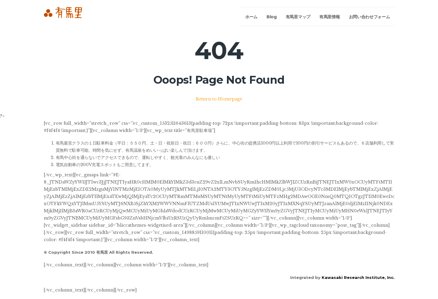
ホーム (251, 16)
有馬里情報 (329, 16)
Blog (272, 16)
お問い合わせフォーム (369, 16)
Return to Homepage (219, 99)
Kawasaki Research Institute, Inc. (358, 277)
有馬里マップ (298, 16)
